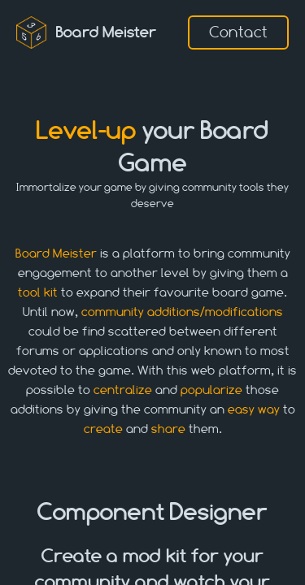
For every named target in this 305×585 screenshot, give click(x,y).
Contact (238, 32)
